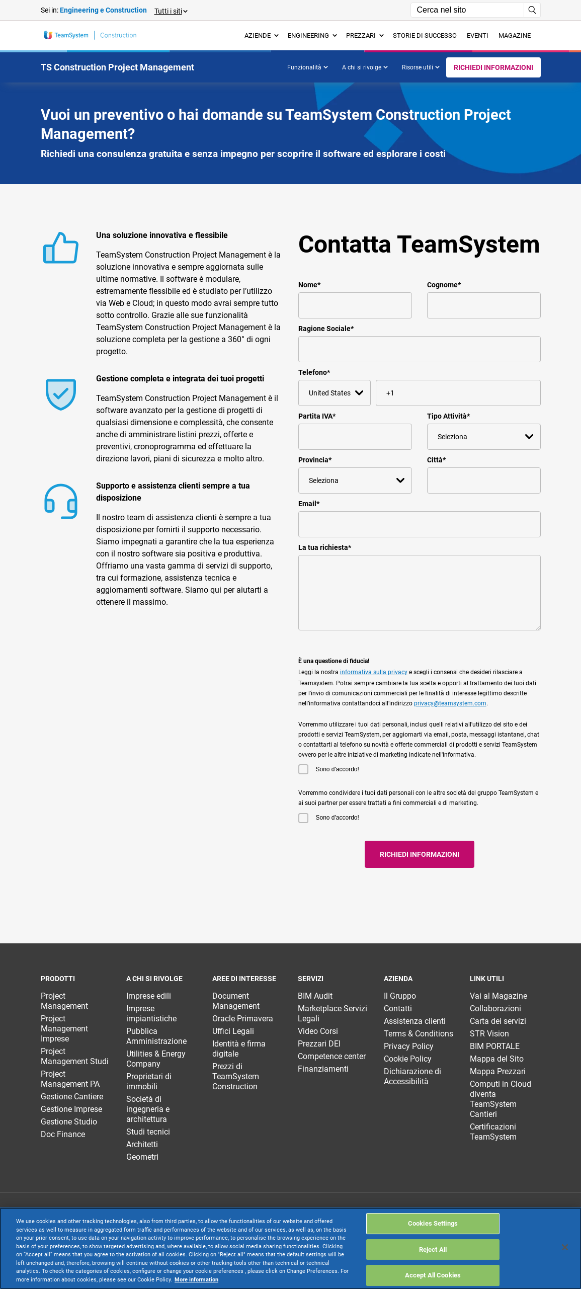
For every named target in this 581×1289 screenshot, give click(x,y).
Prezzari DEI (319, 1044)
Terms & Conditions (418, 1033)
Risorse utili (421, 67)
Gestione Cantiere (72, 1096)
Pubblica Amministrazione (156, 1036)
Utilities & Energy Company (156, 1059)
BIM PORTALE (495, 1046)
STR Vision (489, 1033)
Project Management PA (70, 1079)
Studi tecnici (148, 1132)
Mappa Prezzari (498, 1071)
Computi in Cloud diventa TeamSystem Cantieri (500, 1099)
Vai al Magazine (498, 996)
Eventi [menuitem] (477, 35)
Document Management (236, 1001)
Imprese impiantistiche (151, 1013)
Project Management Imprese (64, 1028)
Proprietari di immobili (149, 1081)
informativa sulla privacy (373, 672)
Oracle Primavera (242, 1018)
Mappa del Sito (497, 1059)
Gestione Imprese (71, 1109)
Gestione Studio (69, 1121)
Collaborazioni (495, 1008)
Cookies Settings (433, 1254)
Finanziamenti (323, 1069)
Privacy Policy (409, 1046)
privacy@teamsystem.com (450, 703)
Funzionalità (307, 67)
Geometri (142, 1157)
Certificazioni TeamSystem (493, 1132)
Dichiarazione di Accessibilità (412, 1076)
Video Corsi (318, 1031)
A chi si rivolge (365, 67)
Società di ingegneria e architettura (148, 1109)
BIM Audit (315, 996)
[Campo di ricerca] (467, 10)
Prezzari (365, 35)
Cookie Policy (408, 1059)
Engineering (312, 35)
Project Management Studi (75, 1056)
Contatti (398, 1008)
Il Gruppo (400, 996)
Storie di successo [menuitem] (425, 35)
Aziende (261, 35)
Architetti (142, 1144)
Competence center (332, 1056)
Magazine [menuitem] (515, 35)
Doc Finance (63, 1134)
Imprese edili (148, 996)
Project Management (64, 1001)
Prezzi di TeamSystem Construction (235, 1076)
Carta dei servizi (498, 1021)
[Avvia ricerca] (532, 10)
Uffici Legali (233, 1031)
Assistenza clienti (415, 1021)
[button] (170, 10)
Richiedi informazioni (493, 67)
